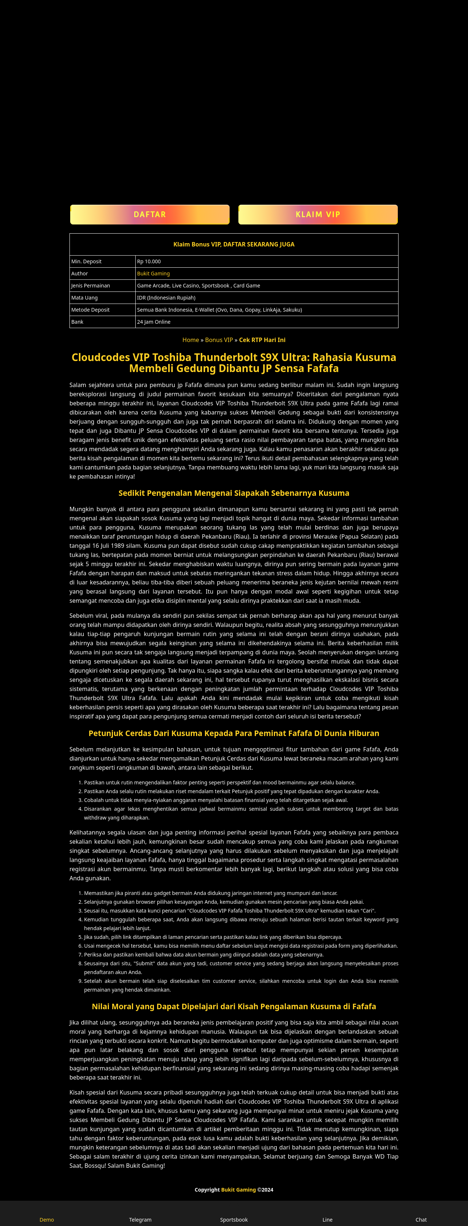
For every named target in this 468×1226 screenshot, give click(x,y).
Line (327, 1213)
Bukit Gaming (153, 273)
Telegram (140, 1213)
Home (190, 340)
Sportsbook (234, 1213)
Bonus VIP (219, 340)
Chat (421, 1213)
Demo (46, 1213)
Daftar (150, 214)
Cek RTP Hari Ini (262, 340)
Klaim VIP (318, 214)
